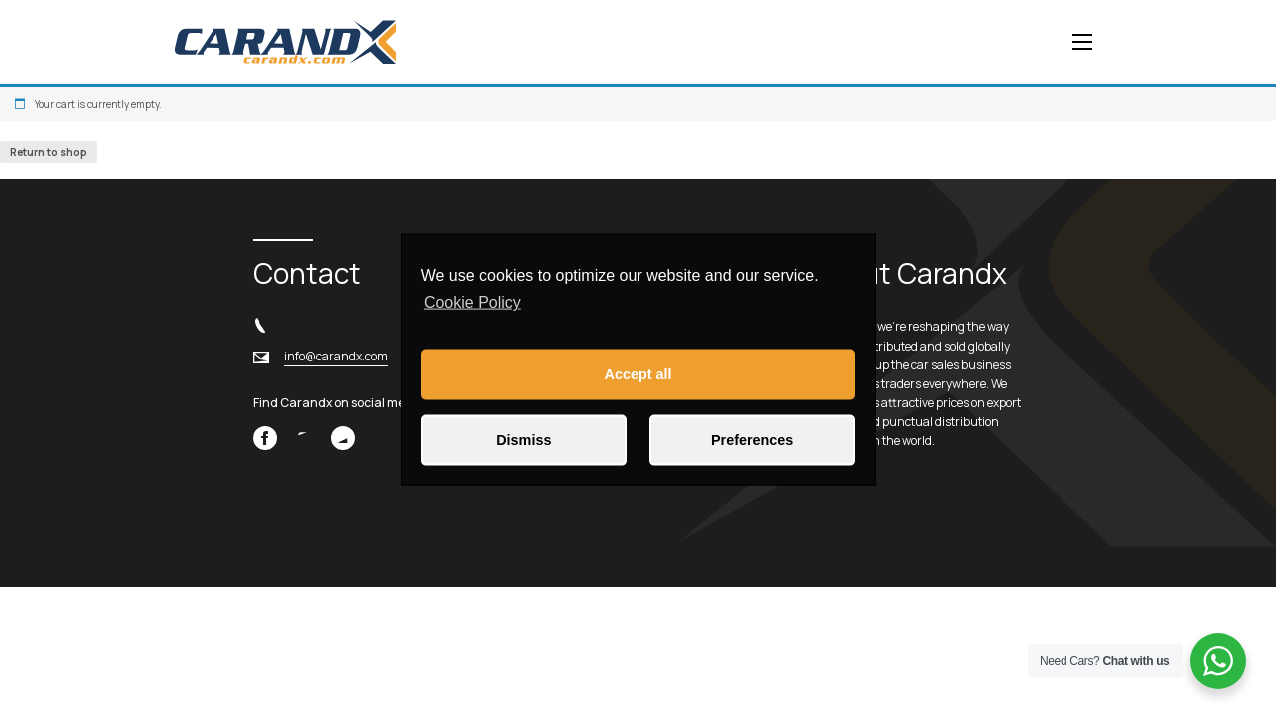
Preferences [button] (752, 440)
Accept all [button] (638, 374)
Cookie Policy (472, 302)
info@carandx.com (336, 356)
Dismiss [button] (523, 440)
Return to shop (48, 152)
